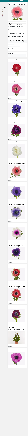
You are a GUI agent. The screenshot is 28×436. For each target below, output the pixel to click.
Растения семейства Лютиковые (12, 46)
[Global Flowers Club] (4, 0)
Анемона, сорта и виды (17, 46)
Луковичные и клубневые (11, 44)
